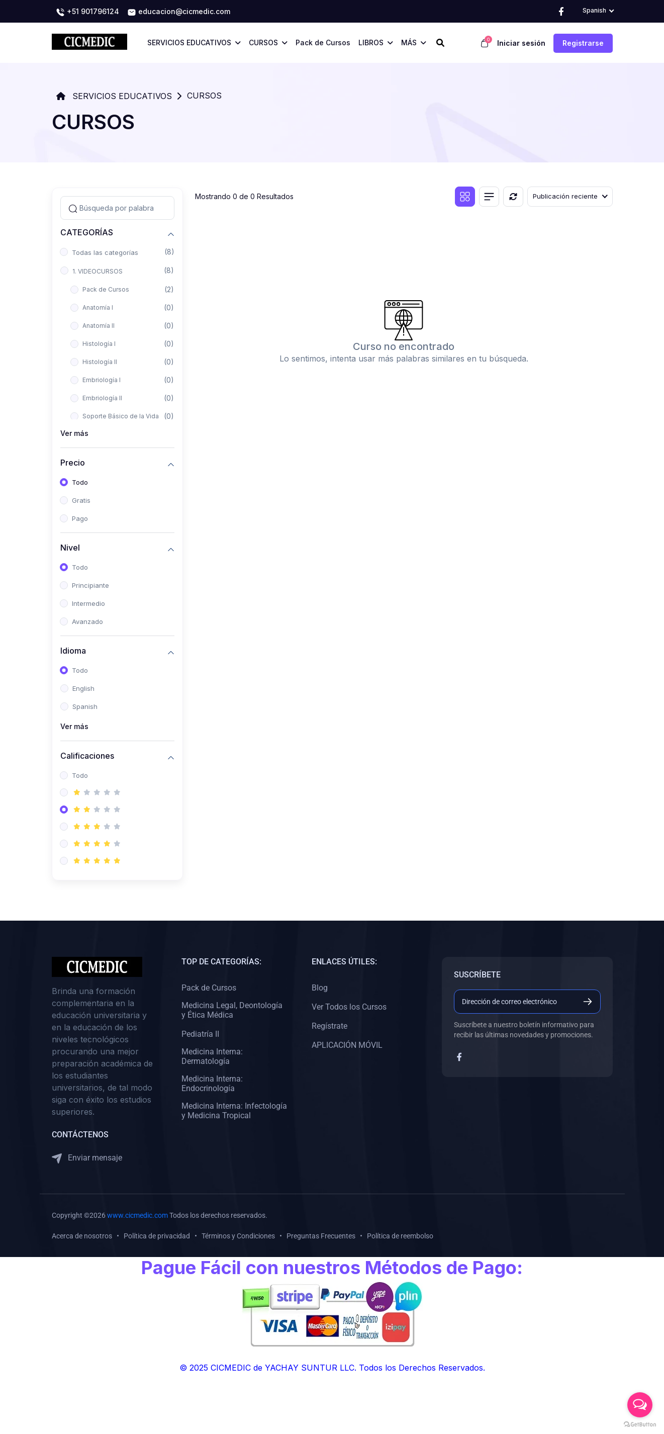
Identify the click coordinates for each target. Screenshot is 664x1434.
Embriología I (101, 380)
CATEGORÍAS (86, 232)
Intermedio (88, 603)
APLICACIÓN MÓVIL (347, 1045)
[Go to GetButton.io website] (640, 1424)
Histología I (99, 343)
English (83, 688)
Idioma (73, 651)
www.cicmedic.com (137, 1215)
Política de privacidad (157, 1236)
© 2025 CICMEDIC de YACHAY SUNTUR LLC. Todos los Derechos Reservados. (332, 1368)
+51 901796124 (87, 12)
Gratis (81, 500)
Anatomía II (98, 325)
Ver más (74, 433)
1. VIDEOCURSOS (97, 271)
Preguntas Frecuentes (321, 1236)
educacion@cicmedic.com (178, 12)
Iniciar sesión (521, 43)
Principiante (90, 585)
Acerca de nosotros (82, 1236)
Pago (80, 518)
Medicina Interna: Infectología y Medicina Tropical (234, 1110)
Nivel (70, 548)
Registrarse (583, 43)
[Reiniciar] (513, 197)
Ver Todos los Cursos (349, 1007)
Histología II (99, 362)
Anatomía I (97, 307)
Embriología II (102, 398)
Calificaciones (87, 756)
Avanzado (87, 621)
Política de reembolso (400, 1236)
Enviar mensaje (87, 1158)
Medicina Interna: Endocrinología (212, 1083)
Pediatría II (200, 1034)
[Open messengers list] (639, 1404)
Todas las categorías (105, 252)
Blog (320, 988)
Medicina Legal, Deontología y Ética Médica (231, 1010)
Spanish (85, 706)
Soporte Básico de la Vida (120, 416)
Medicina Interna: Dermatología (212, 1056)
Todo (80, 482)
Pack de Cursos (105, 289)
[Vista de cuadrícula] (465, 197)
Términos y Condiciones (238, 1236)
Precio (72, 463)
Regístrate (329, 1026)
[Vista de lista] (489, 197)
